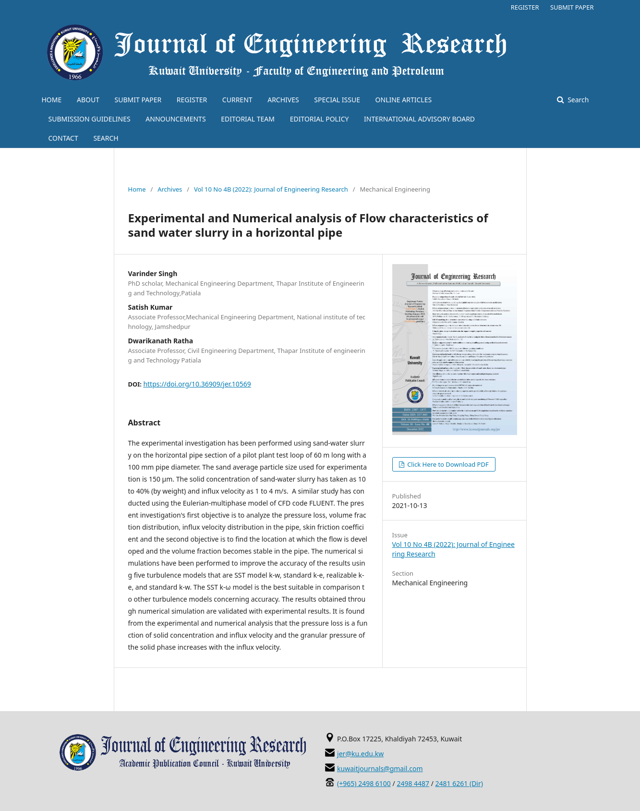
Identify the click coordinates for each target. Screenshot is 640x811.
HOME (52, 99)
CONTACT (63, 138)
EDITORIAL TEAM (248, 118)
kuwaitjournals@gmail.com (380, 768)
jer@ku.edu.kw (360, 753)
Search (577, 99)
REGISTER (192, 99)
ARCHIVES (283, 99)
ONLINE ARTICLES (403, 99)
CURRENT (237, 99)
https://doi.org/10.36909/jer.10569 (197, 383)
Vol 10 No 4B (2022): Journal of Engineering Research (271, 189)
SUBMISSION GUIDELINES (89, 118)
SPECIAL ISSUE (337, 99)
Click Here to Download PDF (447, 464)
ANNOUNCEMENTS (175, 118)
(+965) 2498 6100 (364, 783)
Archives (169, 189)
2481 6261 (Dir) (459, 783)
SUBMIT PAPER (138, 99)
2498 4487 (413, 783)
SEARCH (105, 138)
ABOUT (88, 99)
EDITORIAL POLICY (319, 118)
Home (137, 189)
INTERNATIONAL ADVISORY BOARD (419, 118)
